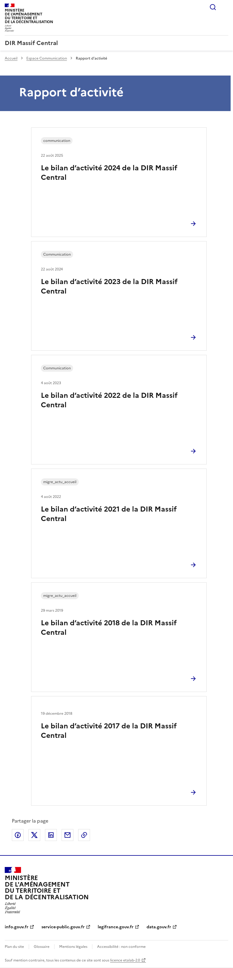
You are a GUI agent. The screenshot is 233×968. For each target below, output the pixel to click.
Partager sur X (34, 835)
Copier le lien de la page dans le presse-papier (84, 835)
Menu (225, 7)
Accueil (11, 58)
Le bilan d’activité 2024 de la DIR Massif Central (109, 173)
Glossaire (41, 946)
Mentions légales (73, 946)
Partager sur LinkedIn (51, 835)
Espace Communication (46, 58)
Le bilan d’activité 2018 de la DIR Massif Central (109, 628)
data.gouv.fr (159, 927)
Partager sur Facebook (18, 835)
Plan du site (14, 946)
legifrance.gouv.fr (116, 927)
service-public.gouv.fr (63, 927)
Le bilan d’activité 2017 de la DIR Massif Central (109, 731)
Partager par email (67, 835)
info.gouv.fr (16, 927)
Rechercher (213, 7)
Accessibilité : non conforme (121, 946)
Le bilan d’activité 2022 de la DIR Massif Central (109, 400)
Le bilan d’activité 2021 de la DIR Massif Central (109, 514)
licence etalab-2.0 (125, 960)
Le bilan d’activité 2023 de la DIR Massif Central (109, 286)
